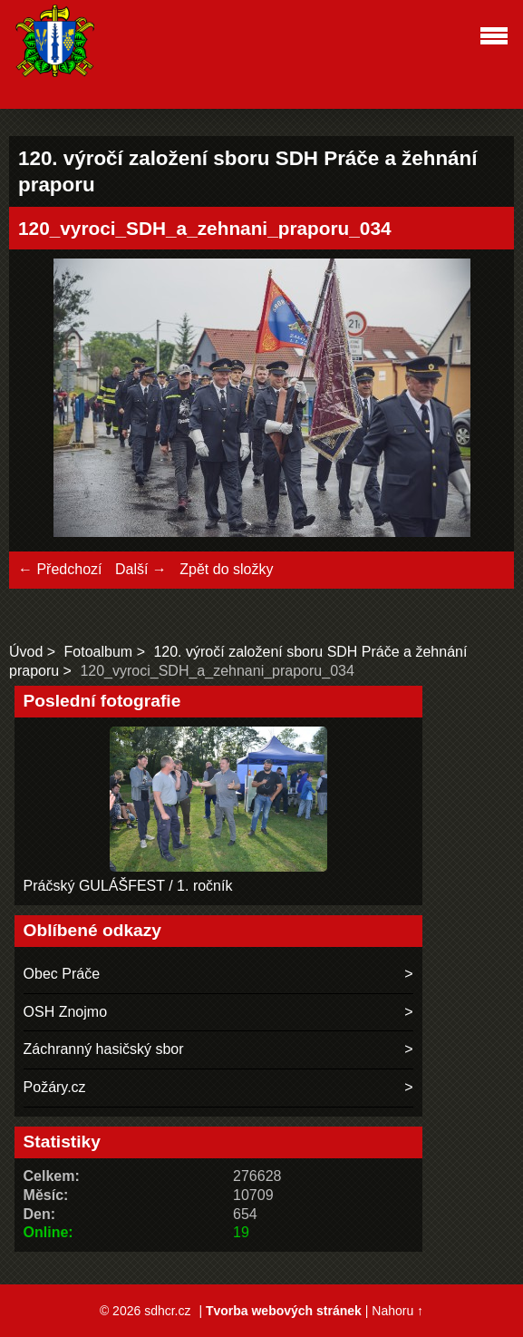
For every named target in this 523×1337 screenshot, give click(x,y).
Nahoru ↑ (397, 1310)
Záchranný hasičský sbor (104, 1049)
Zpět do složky (226, 569)
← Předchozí (60, 569)
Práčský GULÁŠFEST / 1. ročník (128, 885)
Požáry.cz (55, 1087)
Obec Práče (62, 973)
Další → (141, 569)
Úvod (26, 651)
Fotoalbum (98, 651)
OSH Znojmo (65, 1012)
